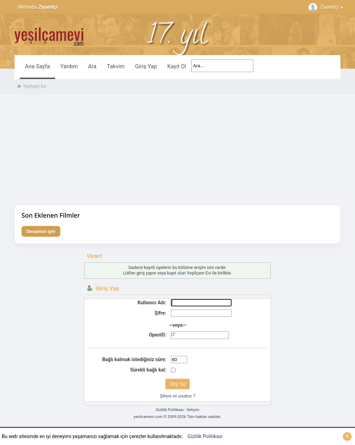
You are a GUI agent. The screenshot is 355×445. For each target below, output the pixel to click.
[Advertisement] (177, 149)
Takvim (115, 66)
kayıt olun (176, 273)
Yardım (69, 66)
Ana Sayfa (37, 66)
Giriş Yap (146, 66)
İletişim (193, 410)
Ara (92, 66)
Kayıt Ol (176, 66)
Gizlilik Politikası (205, 436)
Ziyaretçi (326, 7)
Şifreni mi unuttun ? (177, 396)
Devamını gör (40, 231)
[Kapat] (347, 436)
